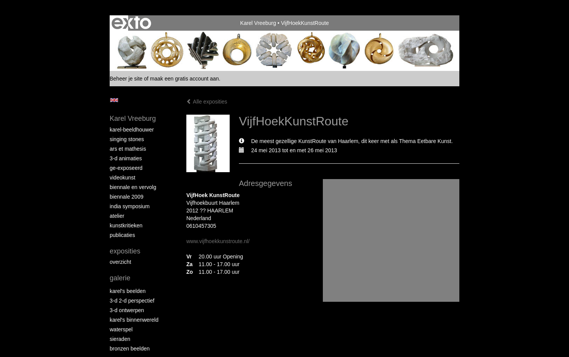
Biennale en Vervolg (133, 187)
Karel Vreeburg (258, 23)
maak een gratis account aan (184, 79)
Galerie (120, 278)
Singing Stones (127, 139)
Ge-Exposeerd (126, 168)
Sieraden (120, 339)
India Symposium (130, 206)
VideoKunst (122, 177)
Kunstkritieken (126, 225)
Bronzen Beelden (130, 348)
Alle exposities (206, 102)
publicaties (122, 235)
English (114, 100)
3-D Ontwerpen (127, 310)
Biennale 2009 (126, 197)
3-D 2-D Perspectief (132, 301)
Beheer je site (126, 79)
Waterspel (121, 329)
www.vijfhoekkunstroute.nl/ (218, 241)
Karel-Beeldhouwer (132, 130)
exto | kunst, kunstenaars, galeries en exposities (131, 23)
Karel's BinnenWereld (134, 320)
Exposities (125, 251)
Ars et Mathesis (128, 149)
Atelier (117, 216)
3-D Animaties (126, 158)
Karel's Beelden (128, 291)
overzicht (120, 262)
